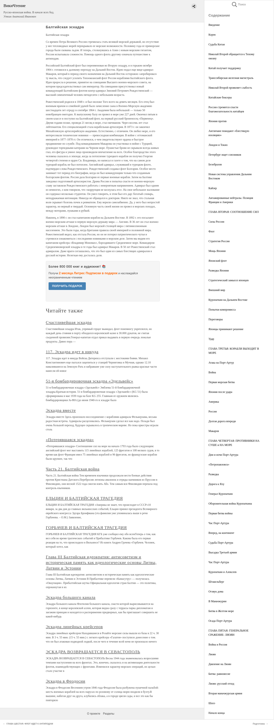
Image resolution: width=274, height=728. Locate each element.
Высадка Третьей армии (222, 552)
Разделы (108, 713)
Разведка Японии (218, 270)
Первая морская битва (221, 382)
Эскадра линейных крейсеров (74, 626)
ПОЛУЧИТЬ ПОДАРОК (67, 286)
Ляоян (212, 654)
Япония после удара (220, 391)
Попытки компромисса (222, 309)
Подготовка (259, 724)
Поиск (238, 4)
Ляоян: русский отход (221, 683)
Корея (211, 34)
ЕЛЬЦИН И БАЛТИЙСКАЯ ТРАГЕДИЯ (84, 498)
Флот (211, 231)
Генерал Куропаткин (220, 493)
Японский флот (217, 260)
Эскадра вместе (61, 410)
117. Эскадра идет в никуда (72, 351)
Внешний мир (216, 290)
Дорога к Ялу (216, 484)
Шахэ (211, 703)
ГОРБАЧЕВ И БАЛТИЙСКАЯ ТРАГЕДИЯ (86, 527)
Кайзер (212, 188)
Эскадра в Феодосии (65, 681)
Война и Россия (217, 644)
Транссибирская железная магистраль (230, 77)
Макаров (213, 431)
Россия (212, 411)
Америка (213, 401)
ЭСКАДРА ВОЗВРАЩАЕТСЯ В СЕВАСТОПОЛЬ (93, 651)
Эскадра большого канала (70, 597)
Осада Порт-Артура (220, 620)
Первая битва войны (220, 513)
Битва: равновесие (219, 673)
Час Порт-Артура (218, 523)
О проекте (93, 713)
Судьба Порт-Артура (220, 542)
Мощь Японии (217, 250)
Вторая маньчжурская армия (225, 693)
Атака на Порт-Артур (221, 362)
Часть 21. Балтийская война (72, 469)
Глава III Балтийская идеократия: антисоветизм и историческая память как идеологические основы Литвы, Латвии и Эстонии (101, 562)
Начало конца (216, 712)
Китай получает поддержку (224, 68)
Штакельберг (216, 581)
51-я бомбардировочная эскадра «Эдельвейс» (89, 381)
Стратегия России (219, 241)
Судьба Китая (216, 44)
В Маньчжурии (217, 601)
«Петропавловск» (218, 464)
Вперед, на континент (221, 532)
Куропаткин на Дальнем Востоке (227, 299)
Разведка (213, 474)
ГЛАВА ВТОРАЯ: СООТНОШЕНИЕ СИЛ (233, 211)
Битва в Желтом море (221, 611)
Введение (214, 24)
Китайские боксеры (220, 97)
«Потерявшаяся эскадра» (70, 439)
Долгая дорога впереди (222, 421)
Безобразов (215, 164)
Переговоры (215, 319)
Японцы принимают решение (225, 329)
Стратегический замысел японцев (228, 280)
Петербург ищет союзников (224, 154)
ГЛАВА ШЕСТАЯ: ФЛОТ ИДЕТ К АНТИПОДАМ (29, 724)
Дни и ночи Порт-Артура (223, 454)
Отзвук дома (215, 591)
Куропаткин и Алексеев (222, 571)
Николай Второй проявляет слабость (230, 87)
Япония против (217, 121)
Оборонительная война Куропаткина (230, 503)
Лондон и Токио (218, 144)
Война (212, 372)
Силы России (216, 221)
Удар (211, 338)
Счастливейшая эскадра (69, 322)
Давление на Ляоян (219, 664)
